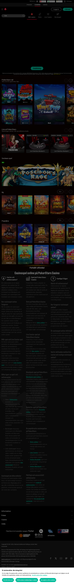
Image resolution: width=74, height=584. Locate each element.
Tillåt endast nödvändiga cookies (27, 580)
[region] (37, 576)
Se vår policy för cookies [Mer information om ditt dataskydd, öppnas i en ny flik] (39, 575)
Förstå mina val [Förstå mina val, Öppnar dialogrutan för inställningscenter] (8, 580)
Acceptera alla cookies (48, 580)
